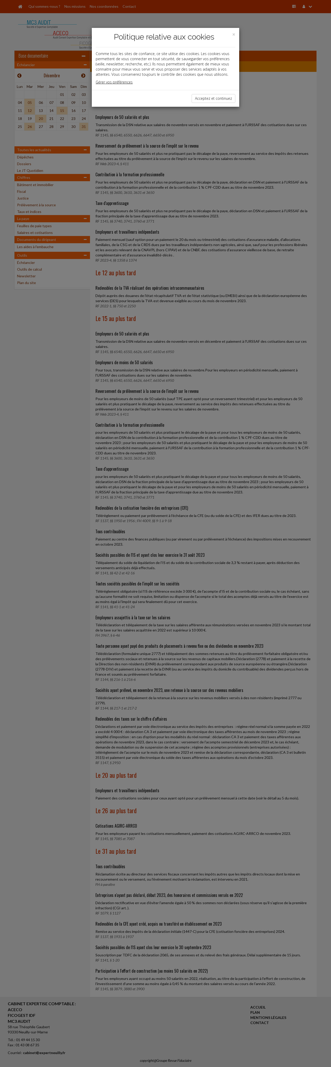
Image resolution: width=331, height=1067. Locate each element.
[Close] (233, 34)
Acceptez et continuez (213, 98)
